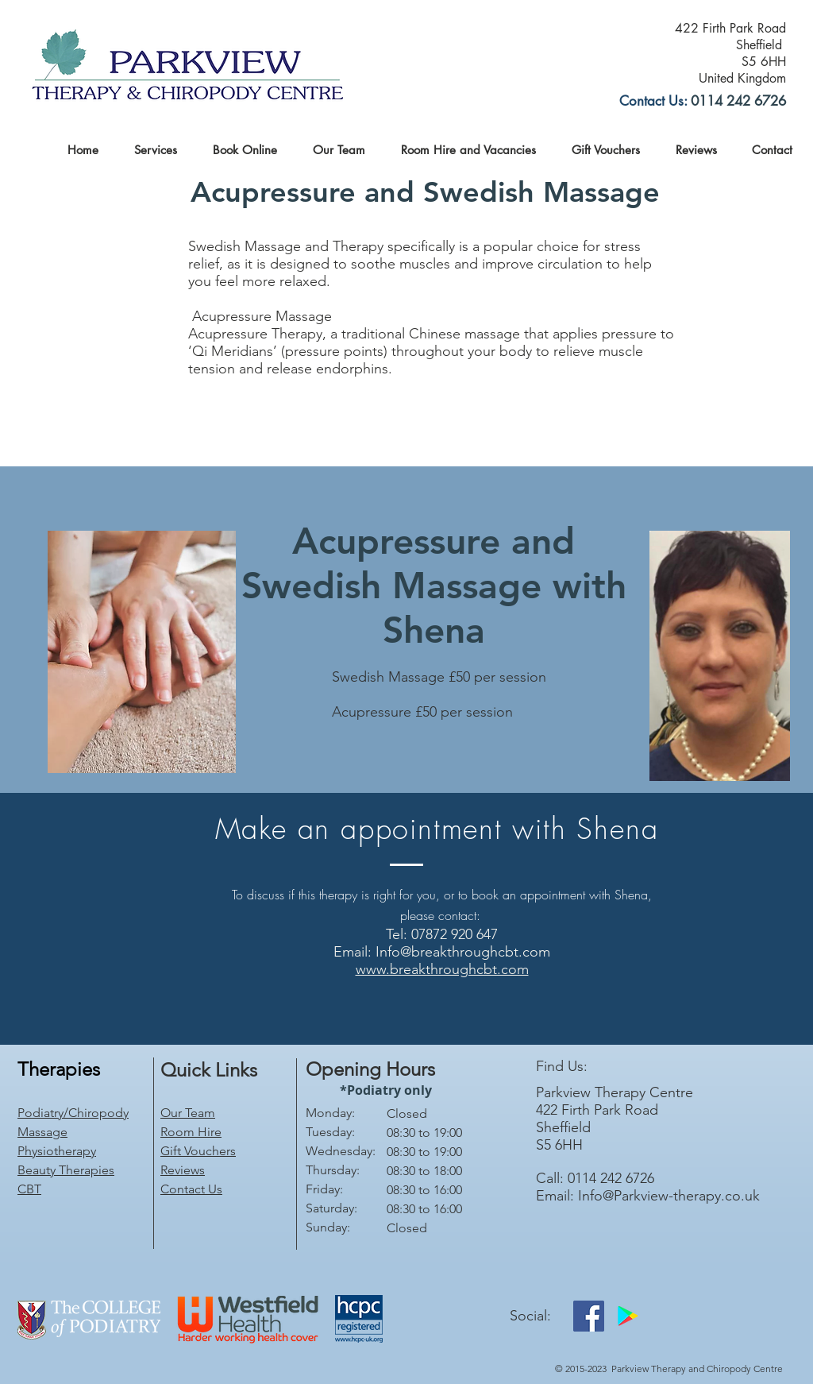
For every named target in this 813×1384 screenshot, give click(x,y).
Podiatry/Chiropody (73, 1112)
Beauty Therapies (65, 1169)
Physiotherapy (56, 1150)
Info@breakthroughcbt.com (463, 952)
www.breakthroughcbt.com (442, 969)
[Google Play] (627, 1316)
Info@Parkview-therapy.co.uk (669, 1195)
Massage (42, 1131)
